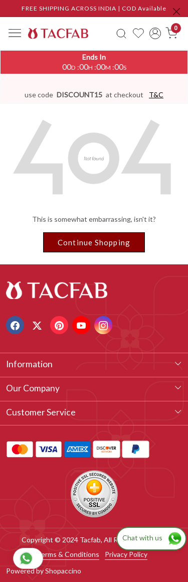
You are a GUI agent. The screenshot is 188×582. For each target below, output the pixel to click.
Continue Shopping (94, 242)
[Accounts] (155, 33)
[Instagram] (104, 324)
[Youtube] (82, 324)
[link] (121, 33)
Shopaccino (63, 570)
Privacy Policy (126, 554)
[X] (38, 324)
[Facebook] (16, 324)
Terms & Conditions (68, 554)
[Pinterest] (60, 324)
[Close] (176, 11)
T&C (156, 94)
